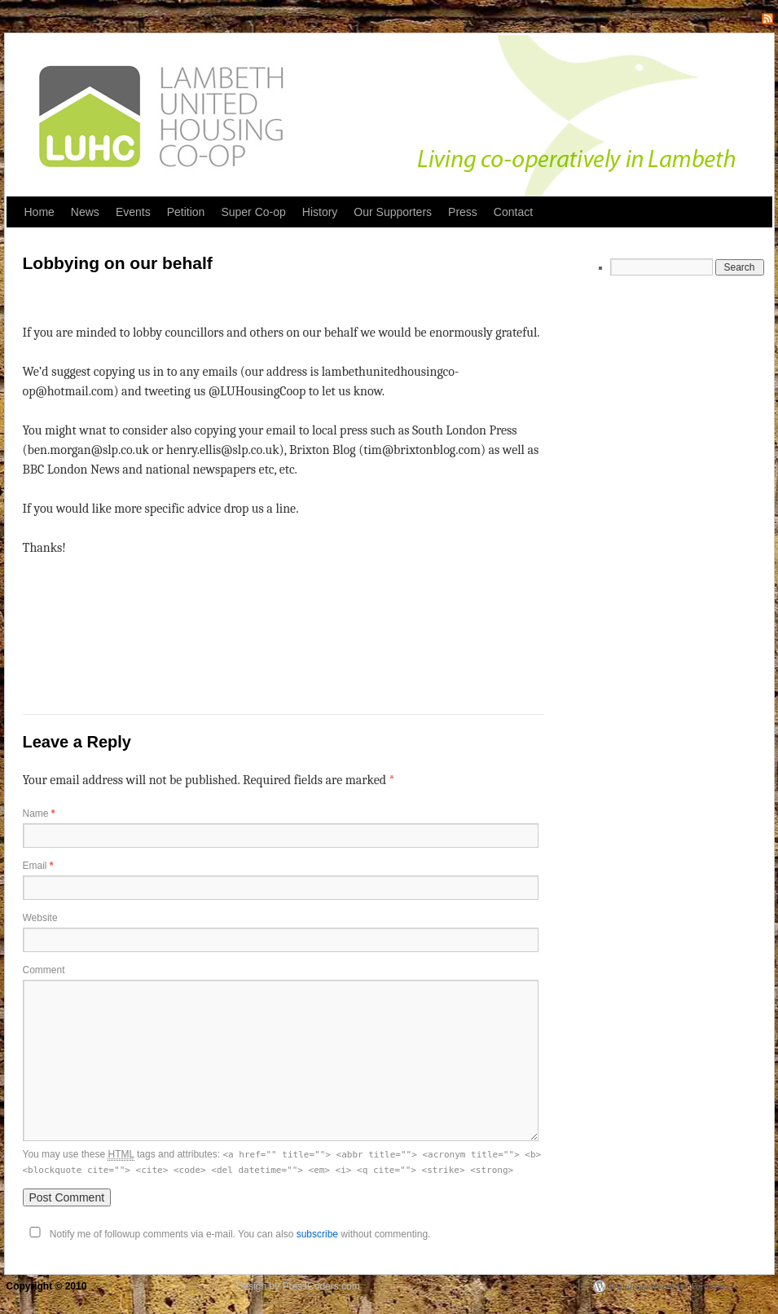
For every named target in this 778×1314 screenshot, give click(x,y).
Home (39, 211)
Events (133, 211)
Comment (44, 970)
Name (39, 813)
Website (40, 918)
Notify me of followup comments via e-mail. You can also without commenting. (227, 1234)
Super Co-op (253, 211)
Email (38, 865)
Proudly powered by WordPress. (670, 1286)
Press (462, 211)
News (85, 211)
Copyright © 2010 (48, 1286)
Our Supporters (393, 211)
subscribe (317, 1234)
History (320, 211)
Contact (513, 211)
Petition (186, 211)
